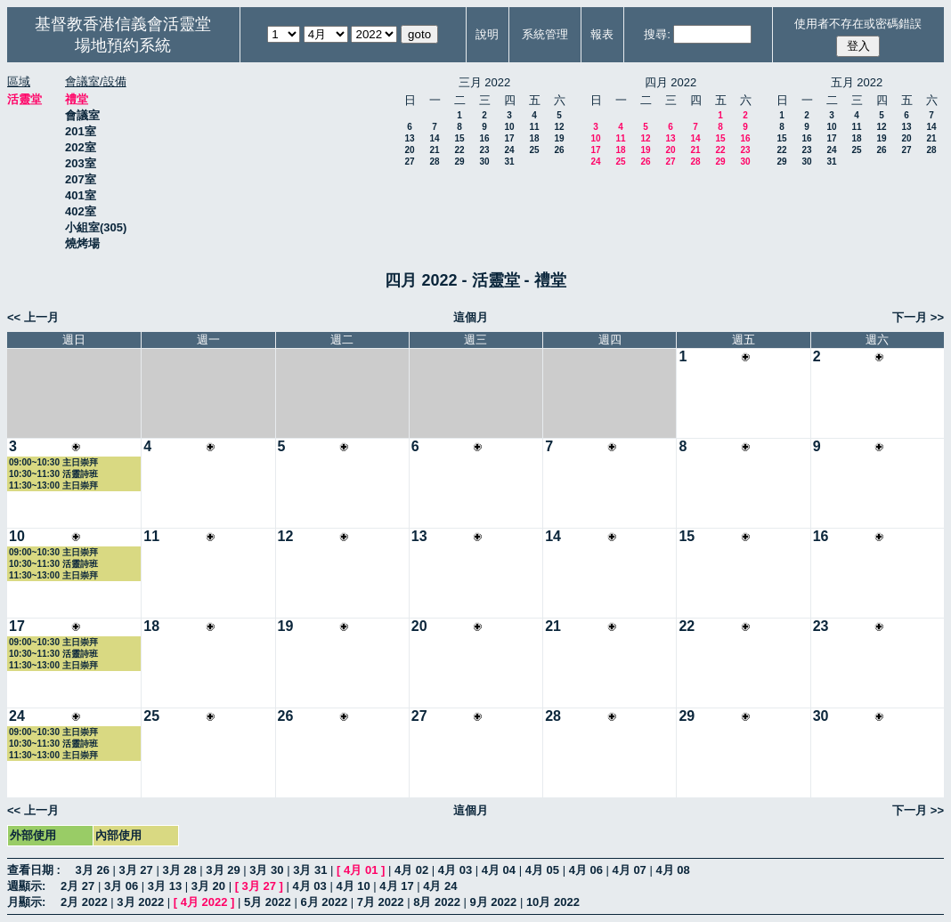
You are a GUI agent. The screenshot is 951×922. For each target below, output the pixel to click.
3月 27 (136, 870)
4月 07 (629, 870)
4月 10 (353, 886)
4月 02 (411, 870)
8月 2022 (436, 902)
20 (409, 150)
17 (509, 138)
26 (559, 150)
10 (509, 127)
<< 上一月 (33, 317)
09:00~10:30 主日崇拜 (53, 462)
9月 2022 (493, 902)
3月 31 (310, 870)
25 (534, 150)
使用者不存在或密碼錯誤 (858, 23)
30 (484, 161)
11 (534, 127)
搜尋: (657, 34)
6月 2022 (323, 902)
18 (534, 138)
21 (434, 150)
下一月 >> (918, 317)
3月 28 (179, 870)
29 (459, 161)
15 (459, 138)
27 (409, 161)
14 (434, 138)
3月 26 (93, 870)
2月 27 (77, 886)
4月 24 (440, 886)
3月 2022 (140, 902)
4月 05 (542, 870)
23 (484, 150)
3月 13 (165, 886)
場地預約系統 (123, 45)
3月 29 (223, 870)
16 (484, 138)
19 (559, 138)
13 (409, 138)
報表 (602, 34)
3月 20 (208, 886)
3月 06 (121, 886)
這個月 (470, 317)
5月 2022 (267, 902)
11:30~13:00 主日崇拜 (53, 485)
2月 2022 (84, 902)
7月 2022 (380, 902)
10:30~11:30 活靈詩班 (53, 474)
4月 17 (396, 886)
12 (559, 127)
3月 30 (266, 870)
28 (434, 161)
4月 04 (499, 870)
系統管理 (545, 34)
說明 (487, 34)
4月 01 (361, 870)
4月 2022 (204, 902)
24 (509, 150)
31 (509, 161)
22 (459, 150)
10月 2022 (553, 902)
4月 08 (672, 870)
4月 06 (586, 870)
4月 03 (455, 870)
